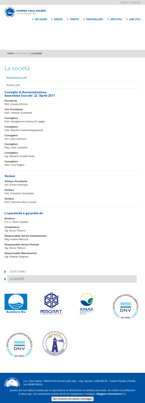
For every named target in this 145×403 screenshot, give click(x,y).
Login (124, 2)
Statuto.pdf (13, 84)
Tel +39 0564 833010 (67, 387)
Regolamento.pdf (16, 77)
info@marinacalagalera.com (38, 387)
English (135, 2)
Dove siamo (16, 271)
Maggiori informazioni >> (111, 395)
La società (15, 279)
